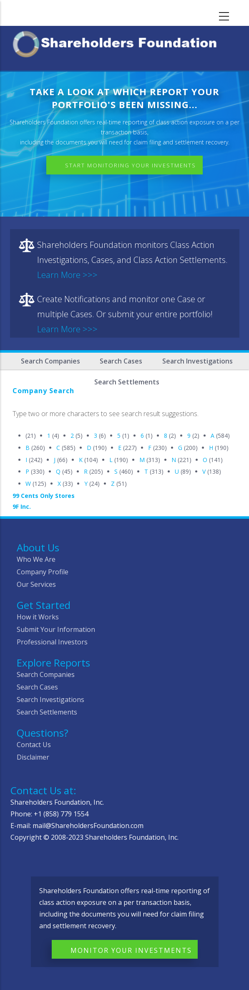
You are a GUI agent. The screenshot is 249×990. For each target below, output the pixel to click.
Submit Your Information (56, 629)
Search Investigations (197, 361)
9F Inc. (22, 506)
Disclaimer (33, 757)
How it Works (38, 616)
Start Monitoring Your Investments (130, 165)
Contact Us (34, 744)
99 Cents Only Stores (44, 496)
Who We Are (36, 559)
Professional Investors (52, 642)
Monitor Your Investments (131, 950)
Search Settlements (47, 712)
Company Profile (42, 571)
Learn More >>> (67, 274)
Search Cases (121, 361)
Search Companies (50, 361)
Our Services (36, 584)
